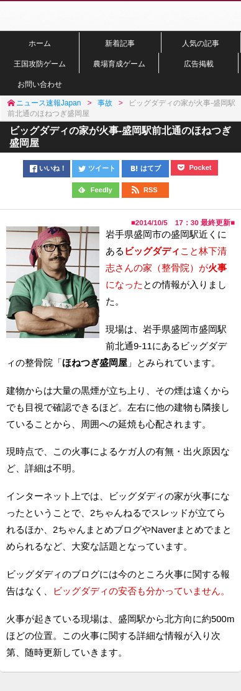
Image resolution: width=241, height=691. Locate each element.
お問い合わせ (39, 84)
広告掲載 (199, 64)
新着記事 (120, 43)
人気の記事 (200, 43)
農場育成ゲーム (119, 64)
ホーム (40, 43)
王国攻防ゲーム (40, 64)
